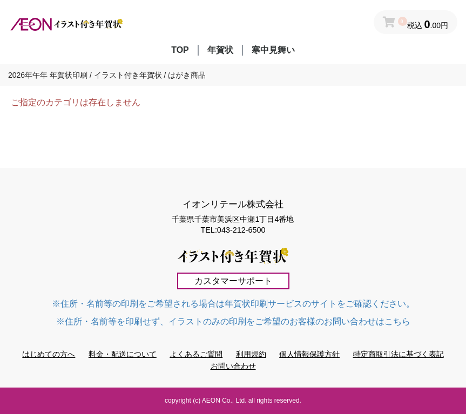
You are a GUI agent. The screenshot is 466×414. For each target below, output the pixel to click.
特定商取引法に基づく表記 (398, 354)
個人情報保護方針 (309, 354)
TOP (180, 50)
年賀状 (220, 50)
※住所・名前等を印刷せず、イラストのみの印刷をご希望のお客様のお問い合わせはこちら (233, 321)
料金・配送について (123, 354)
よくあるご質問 (196, 354)
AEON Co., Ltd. (224, 400)
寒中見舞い (273, 50)
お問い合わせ (233, 366)
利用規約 (251, 354)
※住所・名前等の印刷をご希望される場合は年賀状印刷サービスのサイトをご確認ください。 (233, 303)
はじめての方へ (48, 354)
